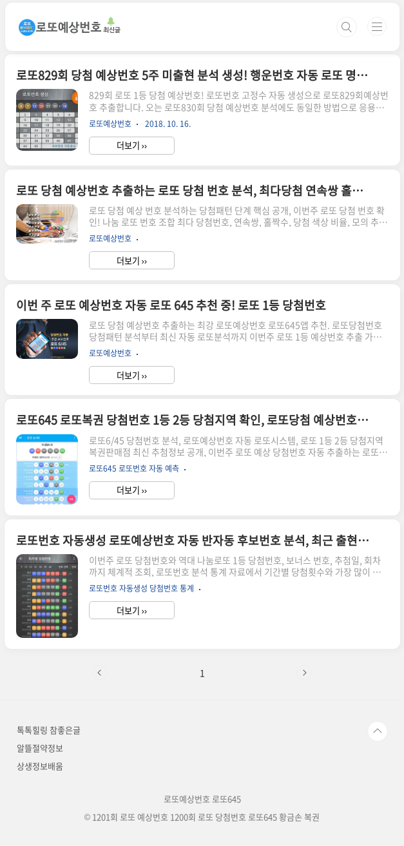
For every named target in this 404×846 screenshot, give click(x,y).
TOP (377, 731)
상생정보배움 (40, 766)
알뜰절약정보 (40, 748)
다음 (304, 672)
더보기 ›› (132, 145)
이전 (100, 672)
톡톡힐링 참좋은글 (49, 730)
